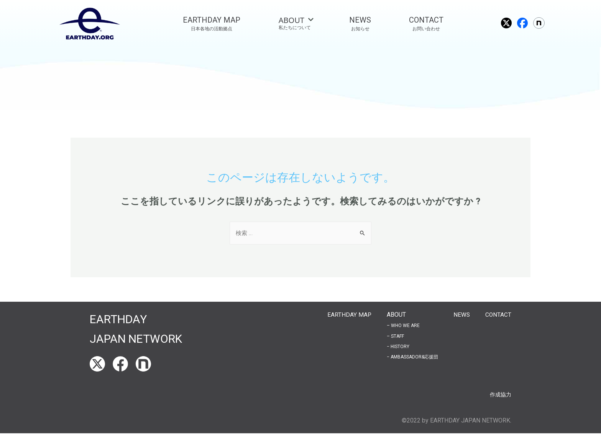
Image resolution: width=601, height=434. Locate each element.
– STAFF (394, 336)
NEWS (461, 315)
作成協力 (499, 394)
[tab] (295, 23)
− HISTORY (397, 347)
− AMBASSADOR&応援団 (411, 357)
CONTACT (498, 315)
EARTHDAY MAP (348, 315)
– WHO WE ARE (402, 326)
